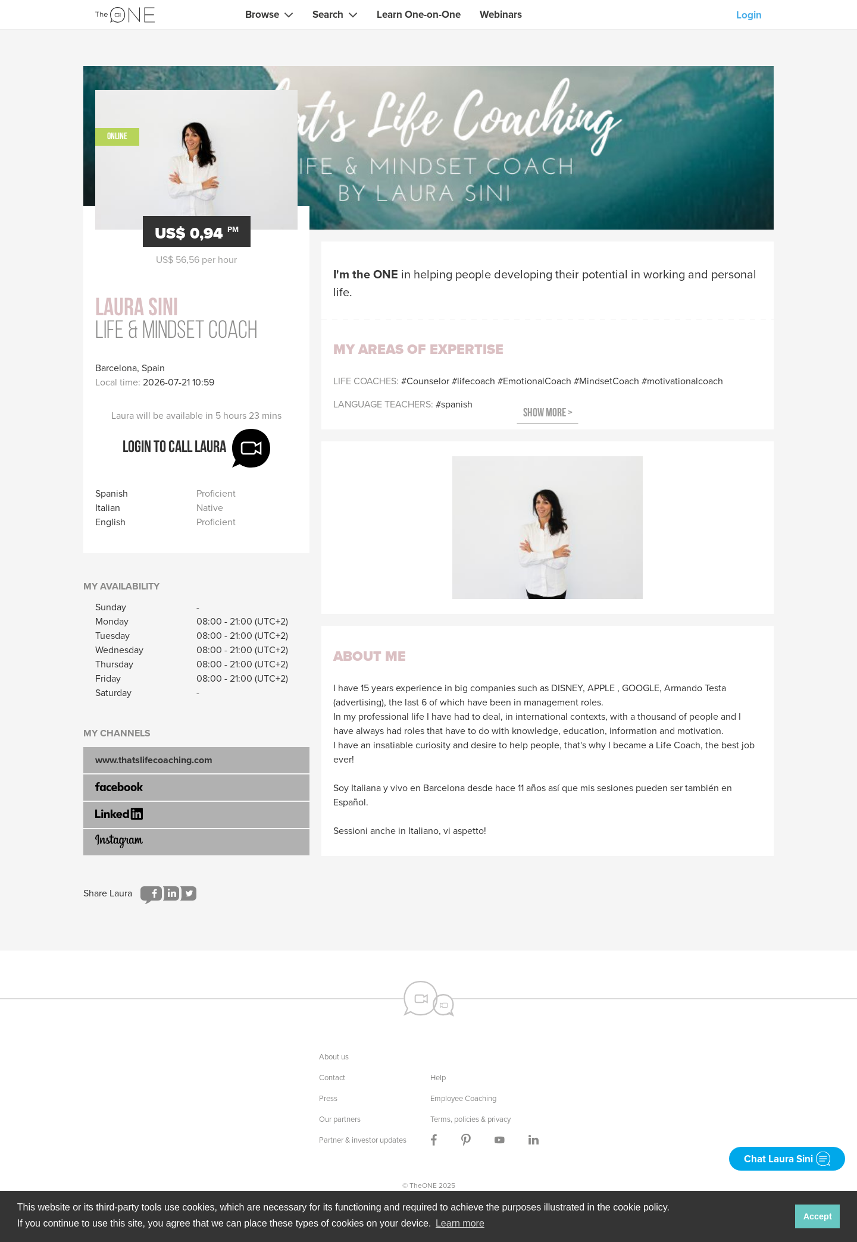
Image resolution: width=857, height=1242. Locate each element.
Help (438, 1077)
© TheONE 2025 (428, 1185)
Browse (262, 14)
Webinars (501, 14)
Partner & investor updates (362, 1140)
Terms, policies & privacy (470, 1119)
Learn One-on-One (419, 14)
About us (334, 1056)
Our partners (340, 1119)
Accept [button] (817, 1216)
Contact (332, 1077)
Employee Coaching (463, 1098)
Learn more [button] (460, 1223)
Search (327, 14)
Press (328, 1098)
